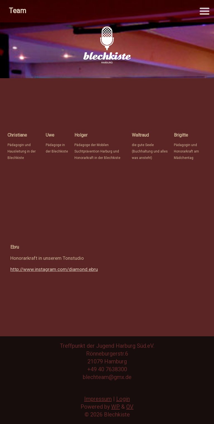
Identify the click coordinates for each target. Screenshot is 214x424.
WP (115, 406)
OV (129, 406)
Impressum (98, 399)
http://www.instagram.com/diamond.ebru (54, 269)
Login (123, 399)
